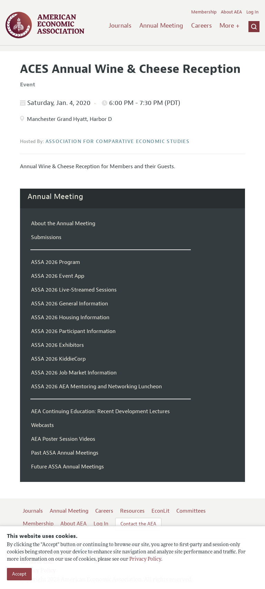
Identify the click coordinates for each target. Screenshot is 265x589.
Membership (204, 12)
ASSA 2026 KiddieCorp (58, 358)
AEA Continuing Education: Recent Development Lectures (100, 411)
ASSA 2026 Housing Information (70, 317)
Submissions (46, 237)
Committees (191, 510)
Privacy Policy (145, 559)
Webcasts (42, 425)
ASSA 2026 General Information (69, 303)
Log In (252, 12)
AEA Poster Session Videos (63, 439)
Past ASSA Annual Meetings (64, 452)
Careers (201, 25)
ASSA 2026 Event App (57, 276)
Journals (120, 25)
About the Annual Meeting (63, 223)
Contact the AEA (138, 524)
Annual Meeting (161, 25)
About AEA (231, 12)
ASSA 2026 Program (55, 262)
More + (229, 25)
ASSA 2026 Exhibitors (57, 345)
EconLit (160, 510)
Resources (132, 510)
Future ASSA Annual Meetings (67, 466)
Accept (19, 574)
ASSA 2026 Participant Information (73, 331)
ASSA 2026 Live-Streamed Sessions (74, 289)
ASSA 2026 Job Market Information (74, 372)
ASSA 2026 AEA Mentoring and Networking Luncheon (96, 386)
